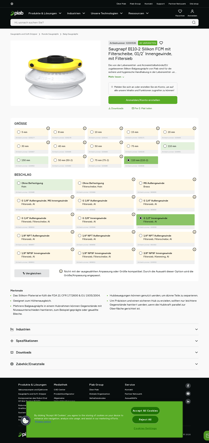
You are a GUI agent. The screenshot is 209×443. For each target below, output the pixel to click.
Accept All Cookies (145, 410)
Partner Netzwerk (177, 3)
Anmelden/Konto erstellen (143, 100)
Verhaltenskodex (97, 398)
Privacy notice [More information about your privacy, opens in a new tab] (43, 421)
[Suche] (194, 22)
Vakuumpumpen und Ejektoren (33, 389)
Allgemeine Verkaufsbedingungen (64, 399)
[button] (25, 420)
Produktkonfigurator (64, 394)
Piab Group (135, 3)
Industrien (76, 13)
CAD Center (59, 389)
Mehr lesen (116, 76)
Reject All (145, 419)
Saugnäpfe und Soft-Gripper (23, 34)
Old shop (194, 3)
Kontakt (149, 3)
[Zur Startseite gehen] (16, 13)
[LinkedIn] (188, 401)
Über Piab (121, 3)
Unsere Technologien (107, 13)
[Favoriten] (180, 13)
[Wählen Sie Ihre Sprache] (12, 3)
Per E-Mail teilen (142, 108)
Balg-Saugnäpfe (70, 34)
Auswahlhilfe (131, 398)
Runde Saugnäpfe (50, 34)
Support (161, 3)
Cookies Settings (145, 428)
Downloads (115, 108)
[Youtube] (188, 393)
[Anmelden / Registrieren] (192, 13)
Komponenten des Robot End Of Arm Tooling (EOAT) (32, 399)
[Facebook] (188, 385)
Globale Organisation (99, 394)
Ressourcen (139, 13)
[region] (104, 419)
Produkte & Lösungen (45, 13)
